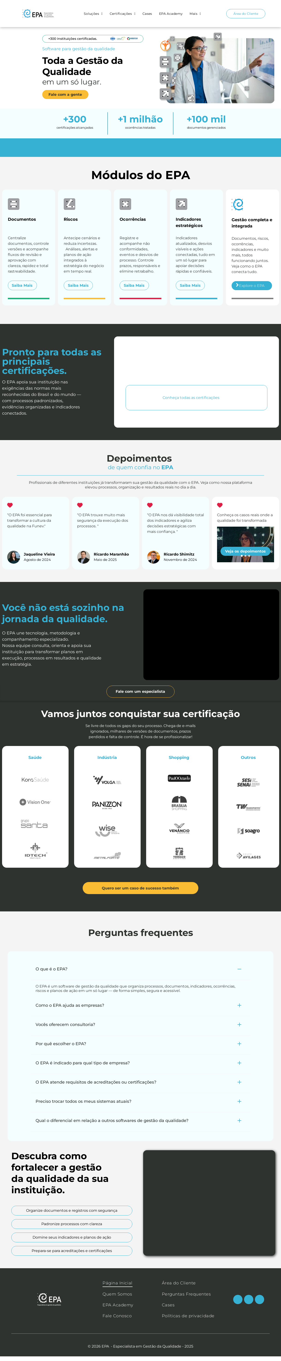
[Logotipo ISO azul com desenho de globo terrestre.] (148, 437)
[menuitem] (94, 13)
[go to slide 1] (242, 560)
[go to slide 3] (249, 560)
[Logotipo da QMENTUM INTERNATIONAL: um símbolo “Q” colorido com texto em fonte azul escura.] (245, 437)
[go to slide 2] (245, 560)
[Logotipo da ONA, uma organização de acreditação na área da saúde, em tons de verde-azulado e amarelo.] (196, 437)
